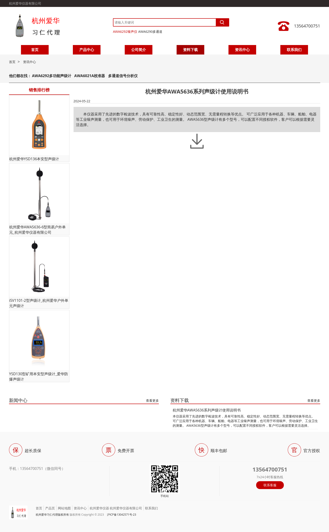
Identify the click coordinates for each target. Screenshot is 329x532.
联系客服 (270, 485)
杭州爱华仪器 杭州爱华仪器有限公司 (116, 508)
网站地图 (64, 508)
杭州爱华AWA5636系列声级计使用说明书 (207, 410)
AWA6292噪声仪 (125, 31)
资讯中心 (242, 49)
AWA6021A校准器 (90, 75)
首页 (35, 49)
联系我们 (294, 49)
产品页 (50, 508)
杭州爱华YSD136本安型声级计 (34, 158)
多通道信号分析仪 (123, 75)
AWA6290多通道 (150, 31)
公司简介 (138, 49)
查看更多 (152, 400)
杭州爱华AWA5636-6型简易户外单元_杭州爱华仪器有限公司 (37, 229)
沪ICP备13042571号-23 (121, 515)
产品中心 (86, 49)
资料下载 (190, 49)
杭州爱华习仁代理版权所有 (52, 515)
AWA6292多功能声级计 (51, 75)
